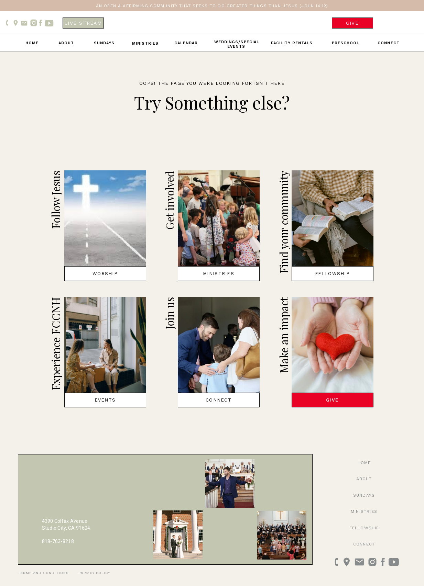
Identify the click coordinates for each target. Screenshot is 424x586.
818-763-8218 (58, 541)
